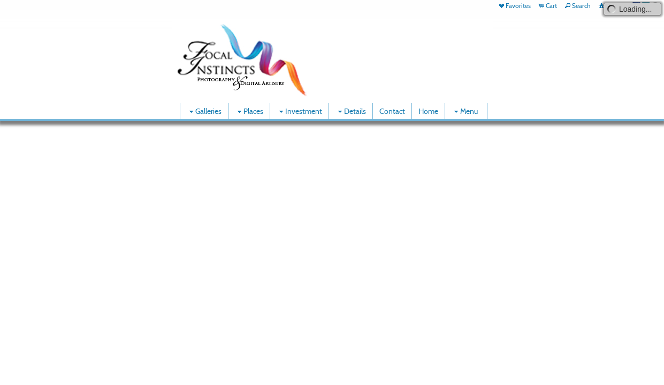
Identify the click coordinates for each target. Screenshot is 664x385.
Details (350, 111)
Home (428, 111)
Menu (465, 111)
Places (249, 111)
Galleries (204, 111)
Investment (299, 111)
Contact (392, 111)
